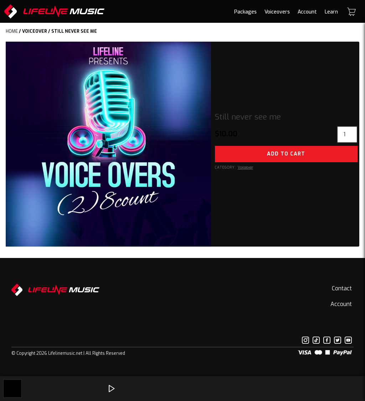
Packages (245, 12)
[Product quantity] (347, 134)
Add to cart (286, 154)
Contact (342, 288)
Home (12, 31)
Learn (331, 12)
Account (307, 12)
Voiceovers (277, 12)
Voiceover (34, 31)
